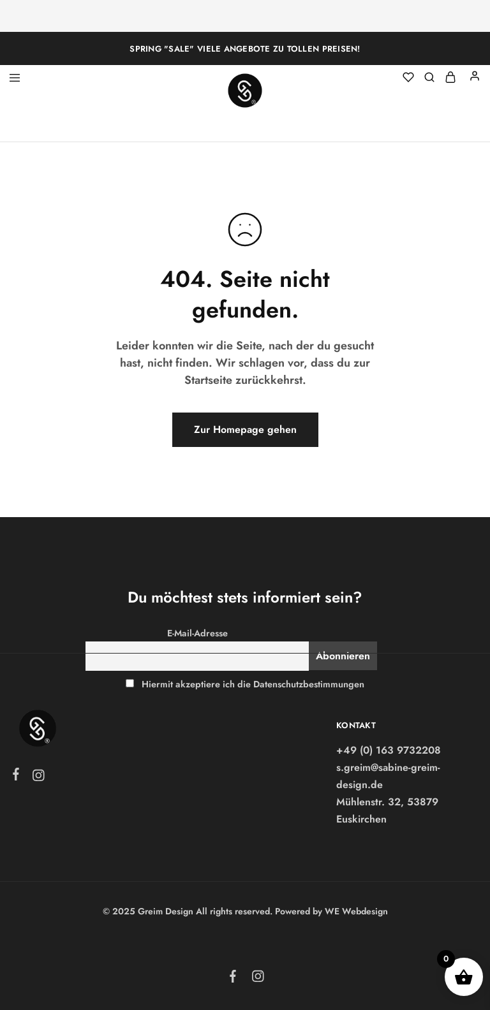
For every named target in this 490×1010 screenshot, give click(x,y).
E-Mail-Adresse (197, 633)
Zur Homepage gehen (245, 429)
